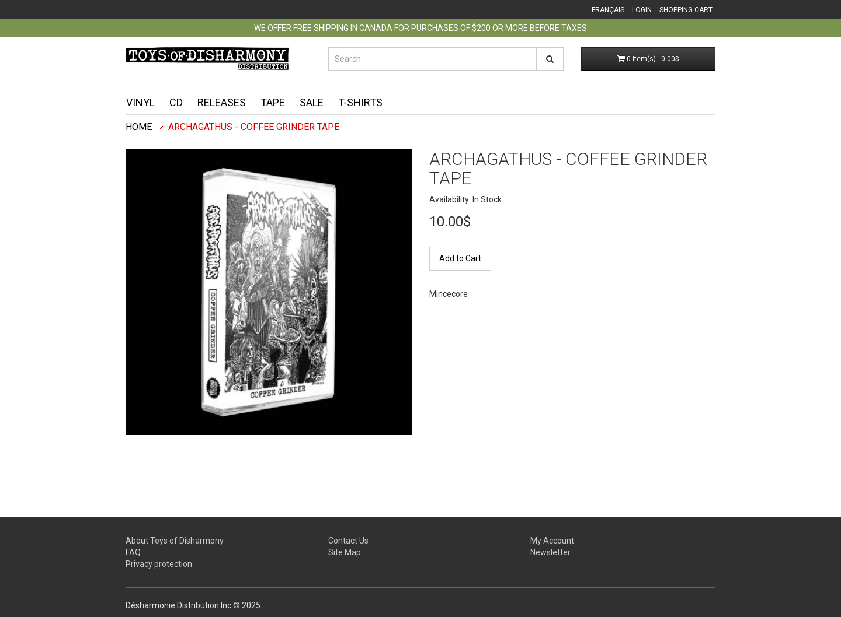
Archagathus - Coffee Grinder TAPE (253, 126)
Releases (221, 102)
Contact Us (348, 540)
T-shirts (360, 102)
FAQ (133, 552)
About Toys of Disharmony (175, 540)
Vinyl (140, 102)
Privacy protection (159, 564)
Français (608, 10)
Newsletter (550, 552)
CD (176, 102)
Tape (272, 102)
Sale (312, 102)
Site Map (344, 552)
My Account (552, 540)
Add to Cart (460, 258)
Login (642, 10)
